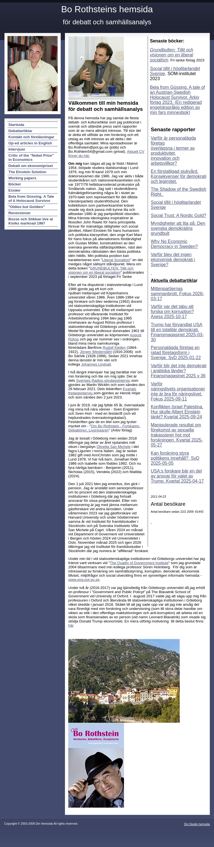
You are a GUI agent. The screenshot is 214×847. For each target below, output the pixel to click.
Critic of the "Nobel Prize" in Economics (31, 157)
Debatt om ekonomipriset (30, 166)
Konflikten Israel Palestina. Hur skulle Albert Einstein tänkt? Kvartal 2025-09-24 (177, 411)
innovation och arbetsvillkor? (165, 161)
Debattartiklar (20, 131)
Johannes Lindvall (96, 364)
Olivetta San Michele (114, 447)
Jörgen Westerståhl (96, 352)
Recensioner (19, 213)
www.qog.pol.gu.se (83, 580)
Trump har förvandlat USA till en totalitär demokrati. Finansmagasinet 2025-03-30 (177, 332)
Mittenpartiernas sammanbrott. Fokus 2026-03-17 (177, 293)
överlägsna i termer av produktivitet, (173, 151)
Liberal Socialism (116, 260)
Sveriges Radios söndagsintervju (103, 380)
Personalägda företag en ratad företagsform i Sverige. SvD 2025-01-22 (176, 352)
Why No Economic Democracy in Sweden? (174, 244)
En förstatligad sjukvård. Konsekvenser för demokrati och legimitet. (178, 176)
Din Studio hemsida (197, 824)
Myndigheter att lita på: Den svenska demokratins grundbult (178, 228)
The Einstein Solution (27, 172)
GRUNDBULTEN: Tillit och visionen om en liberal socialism (100, 270)
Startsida (16, 125)
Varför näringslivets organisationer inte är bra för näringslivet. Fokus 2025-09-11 (178, 391)
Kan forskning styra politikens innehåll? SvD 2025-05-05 (175, 458)
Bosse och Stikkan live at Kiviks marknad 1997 (30, 221)
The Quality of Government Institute (139, 563)
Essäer (14, 190)
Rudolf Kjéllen (114, 347)
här (71, 625)
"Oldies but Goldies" (26, 207)
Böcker (14, 184)
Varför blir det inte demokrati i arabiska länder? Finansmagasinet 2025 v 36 (178, 370)
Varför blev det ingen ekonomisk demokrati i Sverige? (173, 259)
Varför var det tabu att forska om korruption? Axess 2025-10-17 (172, 311)
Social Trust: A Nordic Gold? (178, 215)
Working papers (22, 178)
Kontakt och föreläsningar (31, 137)
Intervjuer (16, 149)
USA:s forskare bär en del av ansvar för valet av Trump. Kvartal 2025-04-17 (177, 476)
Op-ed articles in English (30, 143)
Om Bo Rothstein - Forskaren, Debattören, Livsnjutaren (104, 428)
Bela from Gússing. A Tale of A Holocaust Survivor (31, 198)
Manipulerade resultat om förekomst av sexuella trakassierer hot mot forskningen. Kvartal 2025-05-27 (177, 435)
